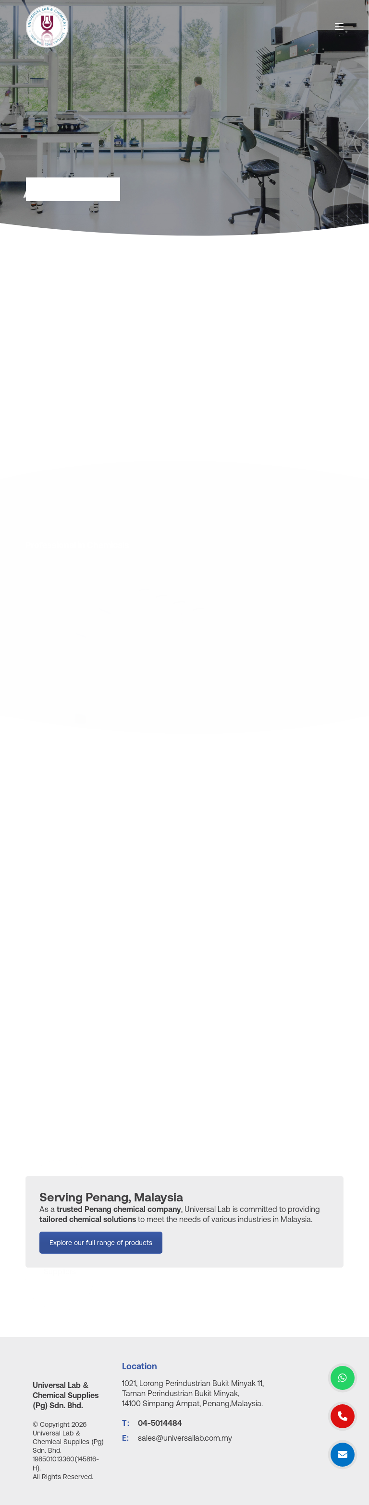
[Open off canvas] (339, 26)
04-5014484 (160, 1423)
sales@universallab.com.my (185, 1438)
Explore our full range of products (100, 1253)
